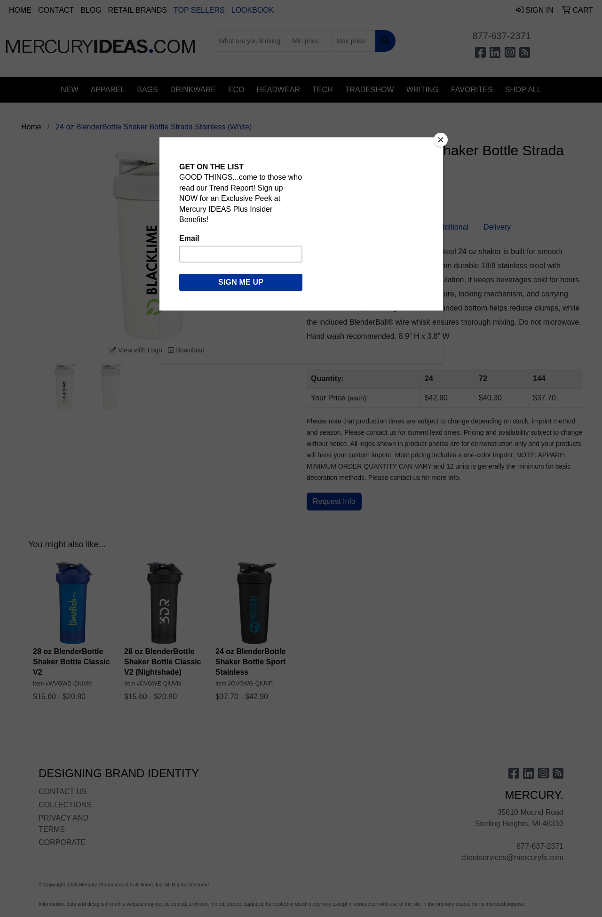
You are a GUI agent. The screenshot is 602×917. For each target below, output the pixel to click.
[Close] (441, 140)
